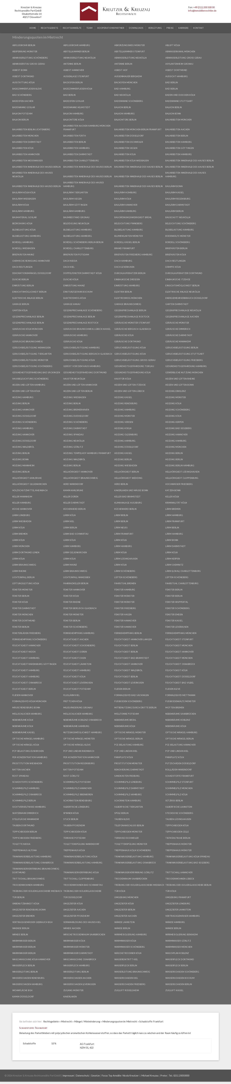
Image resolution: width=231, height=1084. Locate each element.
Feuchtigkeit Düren (75, 651)
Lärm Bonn (171, 540)
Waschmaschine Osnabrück (79, 959)
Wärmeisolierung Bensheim (181, 934)
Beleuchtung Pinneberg (128, 223)
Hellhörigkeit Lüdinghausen (182, 471)
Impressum (68, 1075)
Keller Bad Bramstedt (127, 496)
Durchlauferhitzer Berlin (129, 273)
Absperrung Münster (24, 51)
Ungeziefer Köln (73, 903)
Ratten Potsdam (73, 769)
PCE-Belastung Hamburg (129, 744)
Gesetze (95, 1075)
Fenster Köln (71, 596)
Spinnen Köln (71, 813)
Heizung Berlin (21, 403)
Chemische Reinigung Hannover (31, 261)
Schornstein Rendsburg (77, 800)
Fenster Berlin (173, 589)
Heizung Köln (173, 403)
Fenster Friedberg (125, 608)
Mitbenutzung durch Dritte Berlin (135, 707)
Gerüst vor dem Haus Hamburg (82, 366)
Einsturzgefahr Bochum (78, 291)
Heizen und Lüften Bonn (179, 385)
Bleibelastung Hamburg (77, 229)
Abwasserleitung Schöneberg (30, 57)
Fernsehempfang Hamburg (78, 633)
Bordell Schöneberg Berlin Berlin (83, 242)
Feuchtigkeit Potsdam (77, 689)
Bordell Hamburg (23, 242)
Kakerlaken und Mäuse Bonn (131, 490)
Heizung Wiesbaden (74, 397)
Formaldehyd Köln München (29, 701)
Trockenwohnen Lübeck (179, 878)
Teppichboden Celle (177, 831)
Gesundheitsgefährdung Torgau (134, 366)
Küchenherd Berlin (74, 509)
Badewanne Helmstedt (76, 107)
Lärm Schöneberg (124, 571)
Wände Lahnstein (124, 922)
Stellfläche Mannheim (25, 819)
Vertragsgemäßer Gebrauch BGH (32, 922)
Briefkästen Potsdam (76, 254)
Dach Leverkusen (124, 267)
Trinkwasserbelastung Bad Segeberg (187, 862)
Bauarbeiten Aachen (177, 129)
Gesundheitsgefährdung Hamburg (186, 366)
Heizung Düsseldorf (24, 416)
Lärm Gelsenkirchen (75, 552)
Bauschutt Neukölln (177, 217)
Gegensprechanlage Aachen (182, 316)
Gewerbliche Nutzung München (184, 372)
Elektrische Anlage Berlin (27, 298)
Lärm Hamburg (174, 515)
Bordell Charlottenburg (78, 248)
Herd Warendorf (73, 484)
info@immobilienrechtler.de (202, 10)
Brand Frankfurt (124, 248)
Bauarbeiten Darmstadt (27, 142)
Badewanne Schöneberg (128, 101)
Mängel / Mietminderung (87, 1021)
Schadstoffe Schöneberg (27, 782)
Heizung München (175, 447)
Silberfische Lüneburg (76, 807)
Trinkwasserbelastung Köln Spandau (187, 856)
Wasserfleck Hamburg (76, 965)
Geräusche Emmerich (177, 329)
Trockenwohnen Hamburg (28, 885)
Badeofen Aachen (22, 101)
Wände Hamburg (175, 922)
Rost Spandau (20, 776)
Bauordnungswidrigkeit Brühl (133, 217)
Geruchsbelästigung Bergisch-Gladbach (87, 354)
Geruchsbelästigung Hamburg (81, 347)
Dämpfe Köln (173, 267)
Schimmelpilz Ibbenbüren (78, 794)
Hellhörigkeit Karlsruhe (27, 478)
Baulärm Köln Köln (23, 192)
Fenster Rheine (72, 602)
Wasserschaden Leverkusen (79, 984)
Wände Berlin (122, 928)
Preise (163, 1075)
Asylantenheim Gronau (179, 64)
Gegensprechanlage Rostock (132, 316)
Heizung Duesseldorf (76, 416)
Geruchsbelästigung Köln (130, 347)
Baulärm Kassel (174, 192)
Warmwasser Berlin (24, 940)
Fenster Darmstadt (24, 608)
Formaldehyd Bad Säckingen (131, 695)
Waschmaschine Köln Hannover (31, 959)
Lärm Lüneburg (21, 515)
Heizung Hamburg (23, 397)
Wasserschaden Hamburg (27, 984)
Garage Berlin (20, 304)
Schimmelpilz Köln (176, 794)
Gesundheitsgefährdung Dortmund (85, 372)
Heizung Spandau (73, 434)
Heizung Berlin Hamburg (179, 465)
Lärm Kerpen (172, 558)
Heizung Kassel (123, 397)
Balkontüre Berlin (125, 119)
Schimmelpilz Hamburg (26, 788)
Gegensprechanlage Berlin (130, 310)
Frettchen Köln (72, 701)
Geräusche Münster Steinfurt (132, 322)
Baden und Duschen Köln (180, 95)
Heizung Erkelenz (175, 391)
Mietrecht (66, 1021)
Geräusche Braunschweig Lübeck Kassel (87, 329)
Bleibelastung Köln (24, 229)
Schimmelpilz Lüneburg (128, 782)
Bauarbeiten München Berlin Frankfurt (138, 129)
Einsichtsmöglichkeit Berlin (182, 285)
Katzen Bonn (173, 490)
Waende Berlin (20, 928)
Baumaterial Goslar (24, 217)
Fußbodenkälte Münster (180, 701)
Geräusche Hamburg (75, 335)
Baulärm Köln (122, 198)
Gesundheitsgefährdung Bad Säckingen (36, 372)
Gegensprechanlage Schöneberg (82, 310)
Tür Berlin (18, 897)
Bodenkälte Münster (177, 236)
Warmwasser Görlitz (178, 940)
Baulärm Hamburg (23, 211)
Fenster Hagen (123, 614)
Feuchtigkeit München (179, 645)
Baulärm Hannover (125, 205)
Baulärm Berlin (174, 211)
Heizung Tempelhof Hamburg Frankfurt (87, 453)
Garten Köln (20, 310)
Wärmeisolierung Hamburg (130, 934)
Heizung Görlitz (73, 447)
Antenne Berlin (72, 64)
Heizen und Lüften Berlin (78, 391)
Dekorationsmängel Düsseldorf (31, 273)
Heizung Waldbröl (23, 447)
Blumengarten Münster (128, 236)
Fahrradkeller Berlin (75, 583)
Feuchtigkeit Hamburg (26, 658)
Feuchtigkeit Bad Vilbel (179, 682)
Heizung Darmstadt (75, 428)
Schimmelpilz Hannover (77, 788)
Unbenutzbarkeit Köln (25, 903)
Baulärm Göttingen (75, 205)
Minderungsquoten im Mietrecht (119, 1021)
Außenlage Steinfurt (76, 76)
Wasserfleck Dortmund (179, 959)
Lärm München (21, 546)
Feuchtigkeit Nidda (24, 651)
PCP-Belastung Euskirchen (28, 751)
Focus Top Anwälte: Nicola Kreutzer (120, 1075)
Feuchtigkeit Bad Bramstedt (131, 658)
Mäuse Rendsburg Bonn (26, 707)
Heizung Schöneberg (177, 409)
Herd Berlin (121, 484)
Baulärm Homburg (125, 192)
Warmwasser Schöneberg (129, 947)
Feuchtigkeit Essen (74, 658)
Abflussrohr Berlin (23, 45)
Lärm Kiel (68, 521)
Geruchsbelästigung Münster (30, 360)
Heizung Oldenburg (126, 434)
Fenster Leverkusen (176, 627)
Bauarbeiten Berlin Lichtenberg (31, 129)
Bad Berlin (171, 82)
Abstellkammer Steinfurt (129, 51)
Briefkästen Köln (175, 254)
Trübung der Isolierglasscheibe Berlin (188, 885)
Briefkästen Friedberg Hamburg (133, 254)
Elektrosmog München (128, 298)
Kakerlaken (70, 996)
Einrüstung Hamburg (127, 285)
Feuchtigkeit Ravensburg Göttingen (34, 664)
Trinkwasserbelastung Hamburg (31, 856)
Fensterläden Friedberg (26, 633)
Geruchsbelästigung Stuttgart (184, 354)
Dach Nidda (70, 261)
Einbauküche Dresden (127, 279)
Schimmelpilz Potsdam (77, 782)
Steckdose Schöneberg (179, 813)
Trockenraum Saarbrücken (130, 878)
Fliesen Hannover (22, 695)
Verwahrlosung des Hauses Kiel (82, 922)
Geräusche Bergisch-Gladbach (132, 329)
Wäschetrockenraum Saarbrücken (84, 934)
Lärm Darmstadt (175, 546)
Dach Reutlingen (175, 261)
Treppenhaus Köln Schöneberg (132, 850)
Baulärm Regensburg (177, 198)
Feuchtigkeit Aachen (76, 639)
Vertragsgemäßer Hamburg (182, 916)
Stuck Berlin (70, 819)
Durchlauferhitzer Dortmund (183, 273)
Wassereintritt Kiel (126, 959)
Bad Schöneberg (22, 95)
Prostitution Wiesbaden (27, 763)
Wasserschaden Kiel (126, 978)
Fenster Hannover (74, 589)
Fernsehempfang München (180, 633)
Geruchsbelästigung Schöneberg (32, 366)
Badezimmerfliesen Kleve (27, 88)
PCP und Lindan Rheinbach (78, 751)
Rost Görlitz (71, 776)
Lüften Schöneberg (125, 577)
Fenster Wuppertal (176, 602)
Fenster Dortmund (23, 620)
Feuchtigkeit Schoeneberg (79, 645)
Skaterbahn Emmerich (25, 813)
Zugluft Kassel (174, 990)
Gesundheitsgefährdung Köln (132, 372)
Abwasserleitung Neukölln (79, 57)
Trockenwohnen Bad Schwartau (83, 885)
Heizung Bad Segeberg (178, 428)
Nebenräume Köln (22, 720)
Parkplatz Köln (123, 757)
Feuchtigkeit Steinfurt (179, 639)
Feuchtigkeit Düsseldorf (180, 676)
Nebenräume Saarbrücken (180, 714)
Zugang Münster (73, 990)
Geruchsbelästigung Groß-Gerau (134, 360)
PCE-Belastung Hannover (180, 744)
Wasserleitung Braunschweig (132, 971)
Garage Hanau (72, 304)
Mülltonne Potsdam (126, 714)
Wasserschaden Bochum (179, 978)
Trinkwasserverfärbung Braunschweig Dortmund (35, 870)
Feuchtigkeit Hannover (26, 645)
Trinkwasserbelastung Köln (80, 856)
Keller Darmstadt (74, 502)
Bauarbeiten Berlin (176, 135)
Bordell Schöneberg (177, 242)
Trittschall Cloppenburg (78, 878)
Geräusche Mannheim (178, 341)
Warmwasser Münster (76, 947)
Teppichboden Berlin (24, 831)
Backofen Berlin (73, 82)
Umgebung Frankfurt (178, 897)
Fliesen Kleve (172, 689)
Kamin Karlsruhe (73, 490)
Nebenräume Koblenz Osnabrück (82, 720)
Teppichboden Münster (128, 831)
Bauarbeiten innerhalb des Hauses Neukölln (32, 174)
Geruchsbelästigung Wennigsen (31, 347)
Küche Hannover (22, 509)
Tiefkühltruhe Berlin (177, 838)
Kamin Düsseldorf (23, 996)
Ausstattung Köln (23, 82)
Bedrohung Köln (22, 223)
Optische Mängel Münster (130, 732)
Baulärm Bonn (174, 186)
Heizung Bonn (20, 459)
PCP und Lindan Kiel (125, 751)
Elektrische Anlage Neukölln (182, 291)
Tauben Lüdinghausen (178, 819)
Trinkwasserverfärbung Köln (81, 872)
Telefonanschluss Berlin (129, 825)
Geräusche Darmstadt (179, 335)
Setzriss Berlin (174, 800)
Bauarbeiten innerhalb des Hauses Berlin (189, 160)
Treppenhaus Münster (178, 844)
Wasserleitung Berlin (25, 971)
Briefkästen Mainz (23, 254)
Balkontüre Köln (73, 119)
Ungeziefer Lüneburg (177, 903)
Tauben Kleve (122, 819)
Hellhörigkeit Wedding (128, 478)
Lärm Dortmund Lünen (25, 552)
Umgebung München (126, 897)
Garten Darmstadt (176, 304)
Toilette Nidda (21, 844)
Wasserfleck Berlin (23, 965)
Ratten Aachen (21, 769)
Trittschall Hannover (179, 872)
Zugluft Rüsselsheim (126, 990)
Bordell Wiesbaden (23, 248)
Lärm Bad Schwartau (76, 534)
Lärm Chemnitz (174, 564)
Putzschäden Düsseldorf (180, 763)
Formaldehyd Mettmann (180, 695)
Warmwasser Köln (74, 940)
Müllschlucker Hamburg (27, 714)
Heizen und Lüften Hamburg (28, 385)
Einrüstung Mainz (74, 285)
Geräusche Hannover (25, 335)
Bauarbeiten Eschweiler (128, 142)
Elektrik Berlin (123, 291)
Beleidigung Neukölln (76, 223)
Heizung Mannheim (23, 465)
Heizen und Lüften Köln (26, 391)
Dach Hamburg (123, 261)
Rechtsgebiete (51, 1021)
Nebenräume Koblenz (177, 720)
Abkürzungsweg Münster (129, 45)
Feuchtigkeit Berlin (126, 645)
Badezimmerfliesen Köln (77, 88)
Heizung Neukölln (74, 441)
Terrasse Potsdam (74, 838)
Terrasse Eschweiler (126, 838)
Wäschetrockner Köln (127, 953)
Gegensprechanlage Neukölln (183, 310)
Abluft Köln (172, 45)
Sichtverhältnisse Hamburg (29, 807)
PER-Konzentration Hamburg (29, 757)
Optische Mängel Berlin (128, 738)
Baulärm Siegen (72, 198)
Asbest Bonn (19, 70)
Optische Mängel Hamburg (181, 732)
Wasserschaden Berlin (178, 984)
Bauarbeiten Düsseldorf (129, 135)
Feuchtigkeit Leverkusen (78, 682)
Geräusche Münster (177, 322)
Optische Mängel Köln (25, 744)
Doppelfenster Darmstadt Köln (82, 273)
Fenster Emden (174, 614)
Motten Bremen (174, 707)
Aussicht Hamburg (176, 76)
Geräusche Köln (123, 335)
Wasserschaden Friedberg (129, 984)
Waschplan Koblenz (177, 953)
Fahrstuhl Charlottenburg (181, 583)
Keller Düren (70, 496)
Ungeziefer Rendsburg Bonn (29, 909)
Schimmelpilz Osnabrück (27, 794)
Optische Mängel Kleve (77, 744)
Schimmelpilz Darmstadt (129, 788)
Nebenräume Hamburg (76, 726)
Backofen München (125, 82)
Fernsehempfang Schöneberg (29, 639)
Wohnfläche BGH (22, 990)
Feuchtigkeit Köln (176, 670)
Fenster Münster (22, 589)
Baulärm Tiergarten (75, 192)
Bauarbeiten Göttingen (179, 148)
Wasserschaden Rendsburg (28, 978)
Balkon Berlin (122, 107)
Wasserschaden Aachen (77, 978)
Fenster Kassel (174, 620)
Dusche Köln (70, 279)
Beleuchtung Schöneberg (180, 223)
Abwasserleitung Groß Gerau (183, 57)
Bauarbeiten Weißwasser (27, 160)
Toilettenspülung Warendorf (81, 844)
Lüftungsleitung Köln (25, 583)
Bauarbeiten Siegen (125, 148)
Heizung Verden (123, 422)
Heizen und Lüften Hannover (80, 385)
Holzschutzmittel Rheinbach (30, 490)
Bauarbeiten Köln (23, 148)
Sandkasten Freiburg (127, 776)
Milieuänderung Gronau (78, 707)
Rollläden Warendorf (178, 769)
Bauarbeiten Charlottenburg (81, 160)
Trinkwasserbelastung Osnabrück (33, 862)
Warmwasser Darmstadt (78, 953)
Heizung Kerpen (174, 422)
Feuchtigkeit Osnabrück (180, 664)
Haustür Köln (122, 378)
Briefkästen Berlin (176, 248)
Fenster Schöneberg (177, 608)
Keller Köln (172, 496)
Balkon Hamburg (73, 113)
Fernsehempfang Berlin (128, 633)
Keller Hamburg (21, 502)
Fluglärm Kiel (71, 695)
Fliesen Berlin (122, 689)
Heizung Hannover (23, 409)
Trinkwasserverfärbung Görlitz (134, 872)
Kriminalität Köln (176, 502)
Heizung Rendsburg (125, 403)
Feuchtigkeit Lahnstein (77, 664)
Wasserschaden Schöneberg (182, 971)
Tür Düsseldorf (72, 897)
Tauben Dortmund (23, 825)
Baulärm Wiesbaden (24, 198)
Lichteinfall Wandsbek (76, 577)
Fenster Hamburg (124, 589)
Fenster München (22, 614)
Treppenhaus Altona (24, 850)
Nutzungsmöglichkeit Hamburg (82, 732)
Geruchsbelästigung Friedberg (184, 360)
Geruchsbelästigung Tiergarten (32, 354)
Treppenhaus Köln (74, 850)
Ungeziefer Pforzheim (76, 916)
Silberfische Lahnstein (178, 807)
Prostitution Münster (128, 763)
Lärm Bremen (173, 509)
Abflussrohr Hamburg (76, 45)
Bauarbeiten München (178, 119)
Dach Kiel (69, 267)
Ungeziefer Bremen (23, 916)
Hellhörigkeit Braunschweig (80, 478)
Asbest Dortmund (176, 70)
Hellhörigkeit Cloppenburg (181, 478)
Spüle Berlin (121, 813)
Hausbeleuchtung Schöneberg (30, 378)
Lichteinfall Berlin (23, 577)
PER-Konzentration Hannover (81, 757)
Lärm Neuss (121, 527)
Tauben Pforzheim (74, 825)
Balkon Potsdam (22, 113)
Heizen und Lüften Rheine (180, 378)
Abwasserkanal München (180, 51)
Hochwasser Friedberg (179, 484)
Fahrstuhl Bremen (125, 583)
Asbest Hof (121, 70)
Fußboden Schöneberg (128, 701)
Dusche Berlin (20, 279)
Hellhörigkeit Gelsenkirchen (29, 484)
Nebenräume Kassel (23, 732)
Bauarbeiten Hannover (26, 154)
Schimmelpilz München (179, 788)
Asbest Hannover (73, 70)
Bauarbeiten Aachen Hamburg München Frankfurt (87, 127)
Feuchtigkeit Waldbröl (128, 670)
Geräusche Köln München (27, 329)
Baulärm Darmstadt (177, 205)
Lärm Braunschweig (24, 564)
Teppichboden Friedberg (27, 838)
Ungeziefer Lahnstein (178, 909)
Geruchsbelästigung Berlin (181, 347)
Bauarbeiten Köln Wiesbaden (131, 160)
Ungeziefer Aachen (74, 909)
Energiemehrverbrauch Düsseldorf (186, 298)
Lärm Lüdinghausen (126, 558)
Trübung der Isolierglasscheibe (82, 891)
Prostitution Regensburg (79, 763)
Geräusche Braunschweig (27, 341)
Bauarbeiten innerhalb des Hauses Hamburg (185, 174)
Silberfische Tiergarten (128, 807)
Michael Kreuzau (149, 1075)
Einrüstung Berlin (23, 285)
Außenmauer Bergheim (128, 76)
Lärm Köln (69, 515)
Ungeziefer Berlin (124, 909)
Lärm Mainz (70, 564)
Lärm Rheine (19, 571)
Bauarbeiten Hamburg (178, 142)
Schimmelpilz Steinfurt (179, 782)
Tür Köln (119, 891)
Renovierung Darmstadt (129, 769)
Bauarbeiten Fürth (74, 135)
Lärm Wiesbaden (21, 521)
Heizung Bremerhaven (76, 409)
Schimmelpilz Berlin (24, 800)
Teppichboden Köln (177, 825)
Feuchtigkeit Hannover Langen (133, 639)
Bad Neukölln (122, 95)
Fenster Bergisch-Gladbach (80, 608)
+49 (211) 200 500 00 (204, 7)
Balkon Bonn (173, 113)
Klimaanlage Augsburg (128, 502)
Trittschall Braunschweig (28, 878)
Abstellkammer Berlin (76, 51)
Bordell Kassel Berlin (127, 242)
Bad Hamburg (122, 88)
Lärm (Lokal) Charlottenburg (183, 571)
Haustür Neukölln (74, 378)
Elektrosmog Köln (74, 298)
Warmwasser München (178, 947)
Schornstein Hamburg (127, 800)
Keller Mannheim (22, 496)
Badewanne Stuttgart (179, 101)
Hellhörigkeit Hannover (78, 471)
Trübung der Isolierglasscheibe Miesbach (139, 885)
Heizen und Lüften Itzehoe (130, 385)
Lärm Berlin (121, 515)
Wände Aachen (72, 928)
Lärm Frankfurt (174, 521)
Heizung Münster (175, 397)
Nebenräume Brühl (125, 720)
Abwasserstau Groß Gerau (28, 64)
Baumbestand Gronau (76, 217)
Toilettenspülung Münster (130, 844)
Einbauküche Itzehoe (177, 279)
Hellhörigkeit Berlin (126, 471)
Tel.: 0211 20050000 (179, 1075)
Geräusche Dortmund (127, 341)
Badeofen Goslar (73, 101)
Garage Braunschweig (127, 304)
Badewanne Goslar (23, 107)
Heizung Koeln (123, 428)
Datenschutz (82, 1075)
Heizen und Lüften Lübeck (129, 391)
